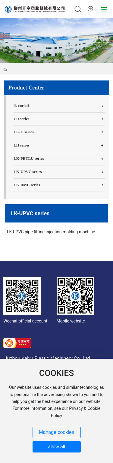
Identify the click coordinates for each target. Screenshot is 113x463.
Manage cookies (56, 432)
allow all (56, 446)
